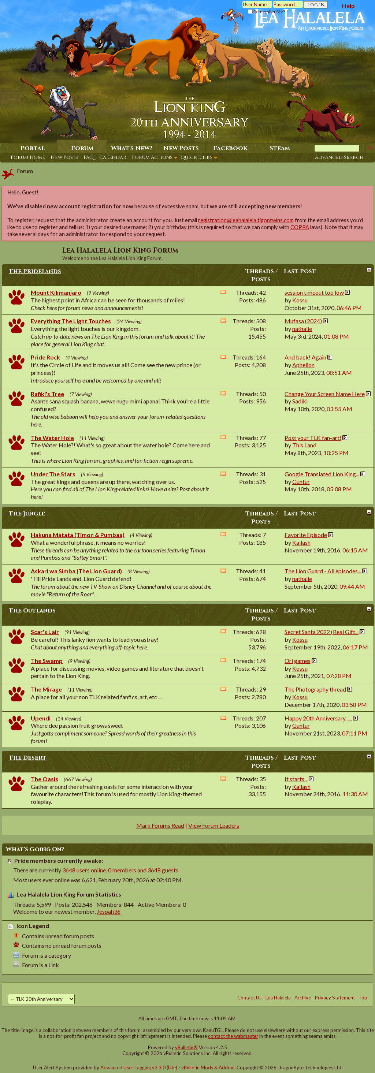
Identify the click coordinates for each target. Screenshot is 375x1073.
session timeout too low (314, 292)
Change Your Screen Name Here (325, 393)
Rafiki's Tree (47, 393)
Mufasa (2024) (303, 320)
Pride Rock (45, 357)
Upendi (41, 718)
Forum (82, 148)
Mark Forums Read (160, 825)
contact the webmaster (233, 1036)
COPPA (299, 227)
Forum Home (28, 157)
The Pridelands (35, 271)
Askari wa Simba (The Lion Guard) (76, 570)
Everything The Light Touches (71, 320)
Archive (302, 998)
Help (348, 5)
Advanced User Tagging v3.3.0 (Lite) (138, 1067)
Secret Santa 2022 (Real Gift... (322, 631)
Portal (33, 148)
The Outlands (32, 611)
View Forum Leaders (213, 825)
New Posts (64, 157)
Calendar (112, 157)
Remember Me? (266, 11)
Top (363, 998)
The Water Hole (52, 437)
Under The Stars (53, 473)
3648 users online (84, 870)
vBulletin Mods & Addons (208, 1067)
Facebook (230, 148)
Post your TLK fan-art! (313, 437)
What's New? (131, 148)
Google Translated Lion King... (322, 473)
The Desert (28, 758)
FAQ (88, 157)
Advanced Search (339, 157)
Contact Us (249, 998)
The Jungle (27, 514)
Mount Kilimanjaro (56, 292)
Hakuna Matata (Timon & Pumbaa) (78, 534)
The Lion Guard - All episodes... (323, 570)
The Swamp (47, 660)
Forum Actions (152, 157)
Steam (280, 148)
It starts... (296, 778)
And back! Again (305, 357)
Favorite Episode (306, 534)
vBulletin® (186, 1047)
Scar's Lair (45, 631)
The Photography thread (315, 689)
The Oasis (44, 778)
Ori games (298, 660)
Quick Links (196, 157)
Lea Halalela (278, 998)
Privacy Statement (335, 998)
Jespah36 (108, 911)
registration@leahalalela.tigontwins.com (246, 220)
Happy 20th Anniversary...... (318, 718)
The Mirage (46, 689)
